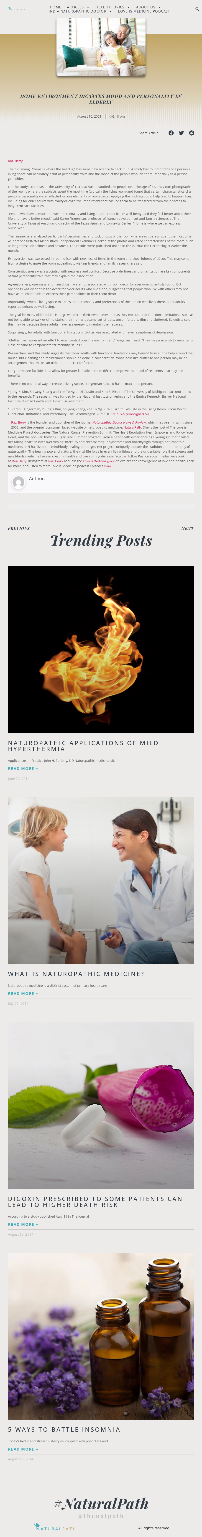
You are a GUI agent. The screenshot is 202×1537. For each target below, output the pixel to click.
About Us (148, 7)
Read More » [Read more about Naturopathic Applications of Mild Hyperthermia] (23, 768)
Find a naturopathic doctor (79, 11)
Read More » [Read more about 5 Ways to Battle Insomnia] (23, 1449)
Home (55, 7)
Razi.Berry (55, 461)
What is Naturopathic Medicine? (76, 974)
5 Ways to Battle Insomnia (64, 1429)
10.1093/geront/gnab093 (131, 414)
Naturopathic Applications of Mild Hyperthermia (83, 746)
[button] (197, 9)
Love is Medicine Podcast (144, 11)
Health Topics (113, 7)
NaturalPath (132, 427)
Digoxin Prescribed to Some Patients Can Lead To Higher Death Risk (95, 1202)
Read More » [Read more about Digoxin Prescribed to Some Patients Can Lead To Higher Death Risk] (23, 1224)
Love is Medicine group (99, 461)
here (107, 466)
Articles (78, 7)
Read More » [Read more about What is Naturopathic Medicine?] (23, 993)
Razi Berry (15, 161)
